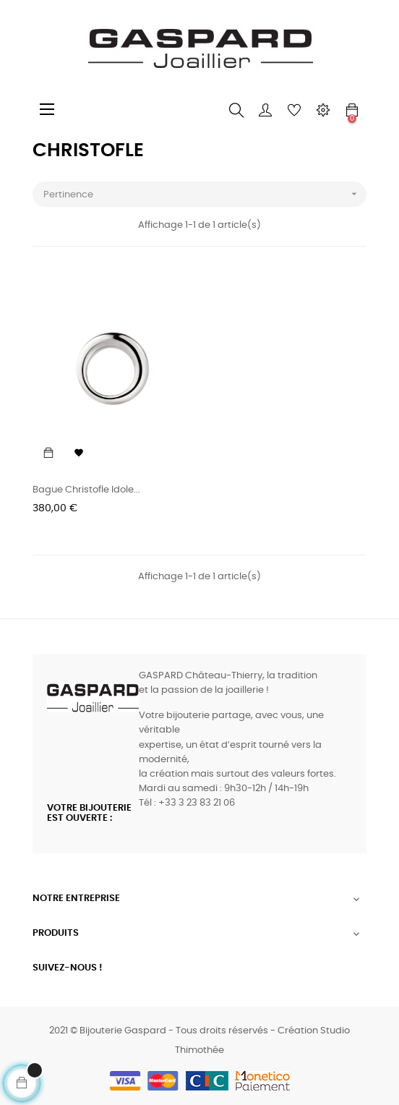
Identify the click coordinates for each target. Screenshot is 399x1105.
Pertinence (204, 194)
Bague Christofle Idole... (86, 490)
